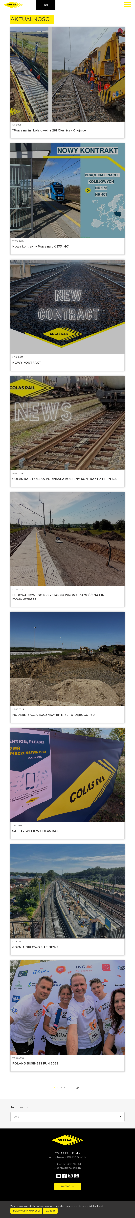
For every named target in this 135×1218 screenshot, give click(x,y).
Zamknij (50, 1211)
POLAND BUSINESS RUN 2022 (35, 1063)
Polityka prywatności (26, 1211)
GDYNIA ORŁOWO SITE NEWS (35, 947)
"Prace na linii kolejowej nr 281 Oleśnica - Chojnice (49, 130)
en (46, 5)
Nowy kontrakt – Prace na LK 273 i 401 (40, 246)
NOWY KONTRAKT (26, 362)
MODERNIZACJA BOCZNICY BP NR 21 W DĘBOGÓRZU (53, 715)
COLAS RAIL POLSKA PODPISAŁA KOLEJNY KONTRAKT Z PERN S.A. (64, 479)
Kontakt (67, 1186)
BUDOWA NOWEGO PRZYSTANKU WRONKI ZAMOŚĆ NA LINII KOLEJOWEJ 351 (59, 597)
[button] (67, 1117)
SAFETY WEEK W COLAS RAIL (35, 831)
